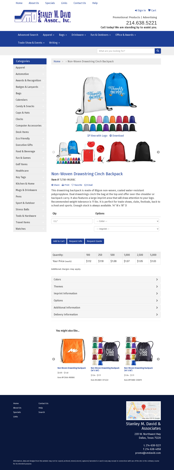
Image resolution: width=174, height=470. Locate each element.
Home (19, 3)
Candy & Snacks (25, 106)
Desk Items (22, 132)
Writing (54, 42)
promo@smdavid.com (148, 452)
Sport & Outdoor (25, 202)
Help (95, 3)
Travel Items (23, 222)
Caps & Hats (23, 112)
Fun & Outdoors (101, 34)
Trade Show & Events (31, 42)
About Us (34, 3)
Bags (63, 34)
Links (64, 3)
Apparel (48, 34)
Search (42, 412)
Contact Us (80, 3)
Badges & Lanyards (27, 86)
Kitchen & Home (25, 183)
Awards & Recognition (28, 80)
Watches (21, 228)
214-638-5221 (153, 445)
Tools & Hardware (26, 215)
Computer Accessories (28, 125)
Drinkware (79, 34)
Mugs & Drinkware (26, 190)
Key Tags (21, 177)
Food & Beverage (25, 151)
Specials (50, 3)
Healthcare (22, 170)
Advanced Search (28, 34)
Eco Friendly (23, 138)
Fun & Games (23, 157)
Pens (19, 196)
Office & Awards (125, 34)
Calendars (22, 99)
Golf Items (22, 164)
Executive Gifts (24, 144)
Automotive (22, 74)
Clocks (19, 119)
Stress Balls (22, 209)
